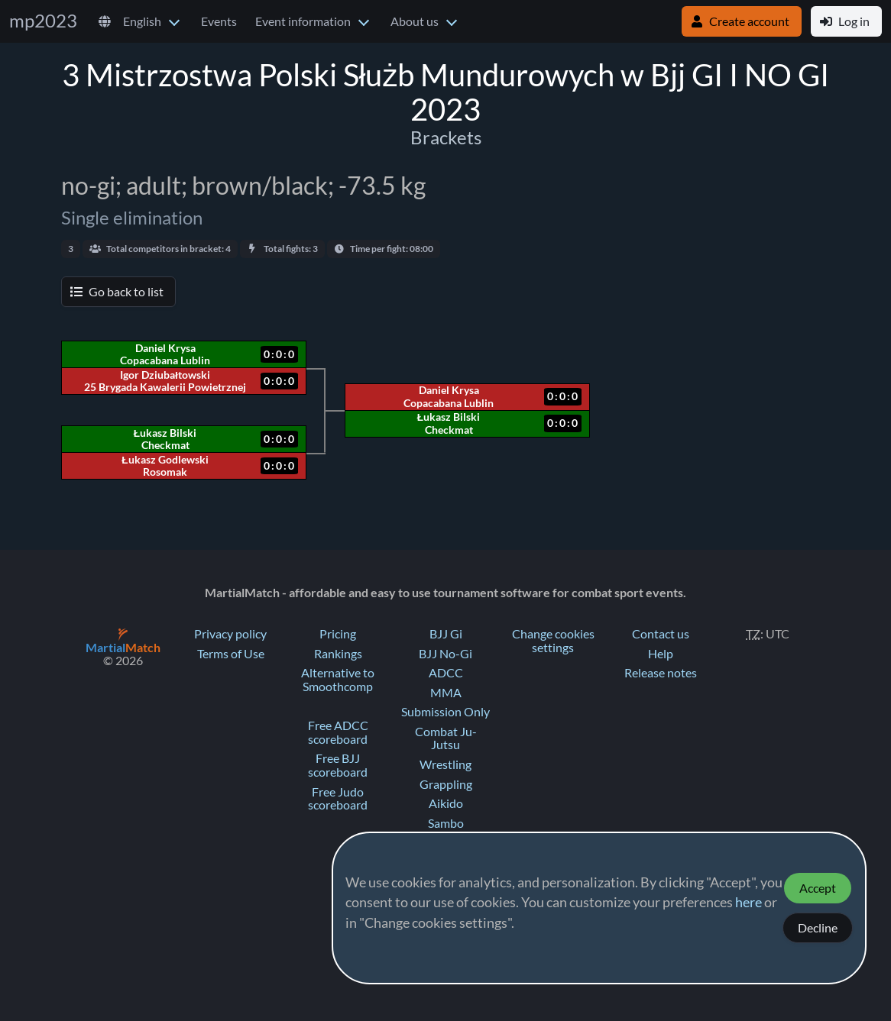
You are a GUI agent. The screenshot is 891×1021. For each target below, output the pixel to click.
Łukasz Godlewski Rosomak (165, 466)
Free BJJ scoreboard (338, 765)
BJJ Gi (445, 634)
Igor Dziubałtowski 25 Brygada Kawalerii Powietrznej (165, 381)
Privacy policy (230, 634)
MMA (446, 693)
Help (660, 654)
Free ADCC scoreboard (338, 732)
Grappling (446, 784)
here (748, 902)
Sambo (446, 823)
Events (219, 21)
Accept (817, 888)
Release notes (660, 673)
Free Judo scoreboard (338, 799)
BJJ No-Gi (445, 654)
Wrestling (445, 764)
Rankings (338, 654)
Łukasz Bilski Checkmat (448, 423)
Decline (818, 928)
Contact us (660, 634)
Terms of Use (230, 654)
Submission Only (445, 712)
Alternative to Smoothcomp (337, 679)
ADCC (446, 673)
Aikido (446, 803)
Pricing (337, 634)
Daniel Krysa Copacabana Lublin (448, 396)
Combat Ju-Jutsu (446, 738)
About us (414, 21)
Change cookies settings (553, 640)
